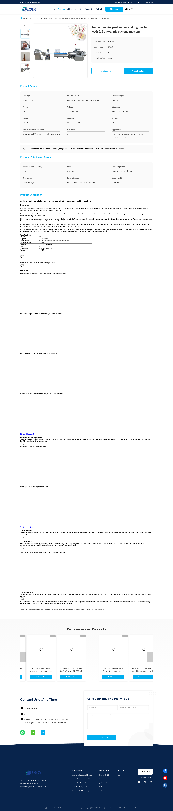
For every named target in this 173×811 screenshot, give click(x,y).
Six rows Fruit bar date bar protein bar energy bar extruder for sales (102, 671)
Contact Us (88, 9)
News (118, 779)
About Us (78, 9)
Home (53, 9)
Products (61, 9)
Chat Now (114, 9)
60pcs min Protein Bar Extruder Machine (65, 610)
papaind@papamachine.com (34, 714)
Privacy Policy (41, 808)
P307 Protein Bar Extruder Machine (37, 610)
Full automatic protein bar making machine (35, 208)
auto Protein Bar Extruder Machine (93, 610)
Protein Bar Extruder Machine (48, 18)
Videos (69, 9)
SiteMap (101, 787)
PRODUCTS (33, 18)
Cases (118, 775)
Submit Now (101, 737)
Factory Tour (103, 779)
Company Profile (104, 775)
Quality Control (103, 783)
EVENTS (99, 9)
